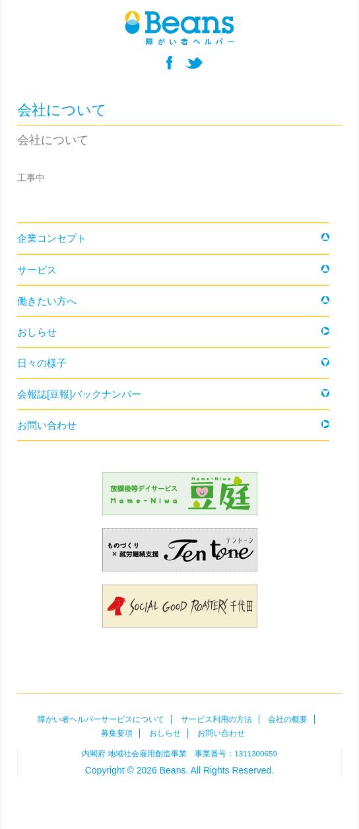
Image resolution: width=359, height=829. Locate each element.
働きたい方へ (47, 300)
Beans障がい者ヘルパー (179, 795)
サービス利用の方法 (216, 719)
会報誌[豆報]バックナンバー (79, 394)
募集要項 (117, 733)
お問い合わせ (47, 425)
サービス (37, 269)
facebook (169, 62)
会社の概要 (288, 719)
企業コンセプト (51, 238)
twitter (194, 62)
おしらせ (37, 332)
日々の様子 (42, 363)
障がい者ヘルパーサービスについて (101, 719)
